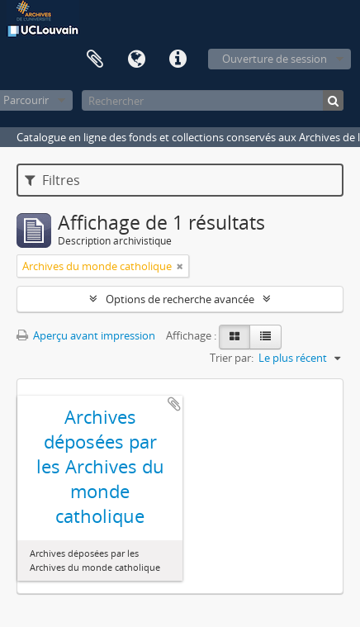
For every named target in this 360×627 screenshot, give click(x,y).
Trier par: (231, 357)
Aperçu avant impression (86, 335)
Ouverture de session (274, 58)
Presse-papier (95, 59)
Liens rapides (177, 59)
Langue (136, 59)
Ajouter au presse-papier (174, 404)
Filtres (52, 180)
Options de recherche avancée (180, 299)
